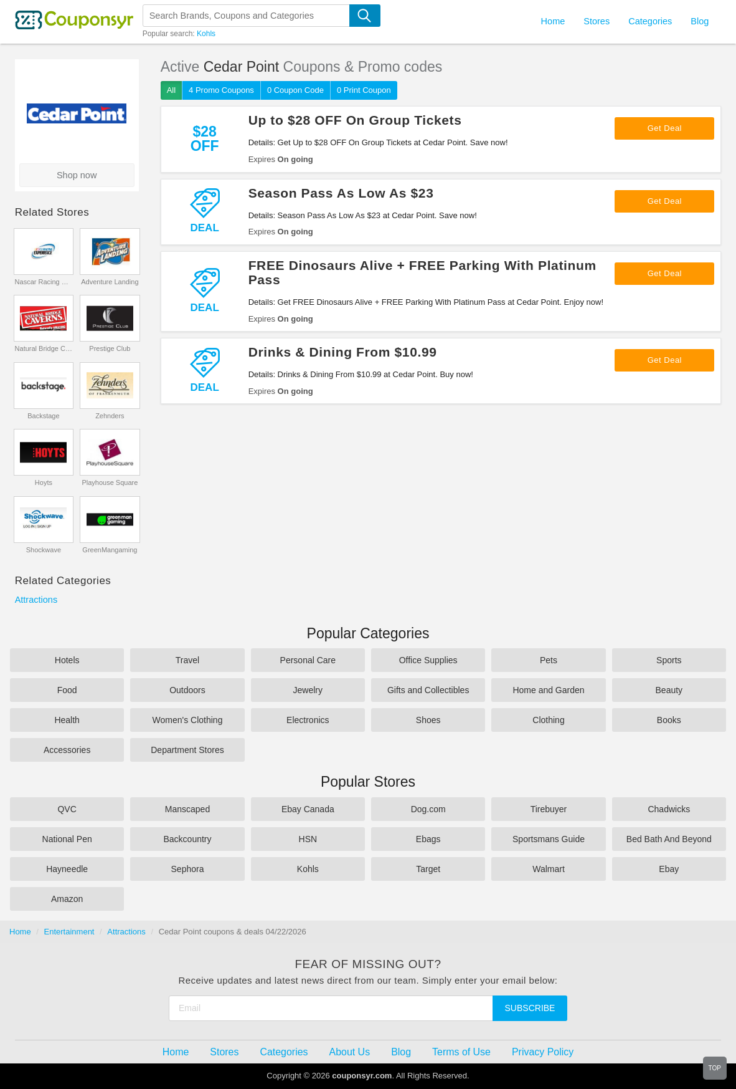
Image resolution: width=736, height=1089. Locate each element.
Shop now (77, 175)
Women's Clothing (188, 720)
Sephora (187, 869)
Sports (668, 660)
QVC (66, 809)
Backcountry (187, 839)
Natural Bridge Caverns (44, 348)
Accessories (67, 750)
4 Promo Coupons (221, 90)
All (171, 90)
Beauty (669, 690)
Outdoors (187, 690)
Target (428, 869)
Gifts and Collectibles (428, 690)
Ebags (428, 839)
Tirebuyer (549, 809)
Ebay (669, 869)
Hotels (67, 660)
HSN (308, 839)
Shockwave (43, 550)
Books (669, 720)
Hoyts (43, 482)
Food (67, 690)
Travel (187, 660)
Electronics (307, 720)
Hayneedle (67, 869)
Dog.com (428, 809)
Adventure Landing (109, 281)
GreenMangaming (109, 550)
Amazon (67, 899)
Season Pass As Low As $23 (341, 193)
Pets (548, 660)
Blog (700, 21)
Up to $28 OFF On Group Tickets (355, 120)
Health (66, 720)
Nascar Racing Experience (44, 281)
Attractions (36, 600)
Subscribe (530, 1008)
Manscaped (187, 809)
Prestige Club (109, 348)
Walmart (548, 869)
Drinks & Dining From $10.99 (342, 352)
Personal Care (308, 660)
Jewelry (308, 690)
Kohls (206, 33)
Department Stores (187, 750)
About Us (349, 1052)
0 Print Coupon (364, 90)
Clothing (548, 720)
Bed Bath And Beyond (669, 839)
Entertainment (69, 931)
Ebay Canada (307, 809)
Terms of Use (461, 1052)
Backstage (43, 416)
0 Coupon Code (295, 90)
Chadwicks (669, 809)
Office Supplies (428, 660)
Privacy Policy (542, 1052)
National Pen (67, 839)
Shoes (428, 720)
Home (20, 931)
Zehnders (109, 416)
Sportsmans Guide (548, 839)
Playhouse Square (110, 482)
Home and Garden (548, 690)
